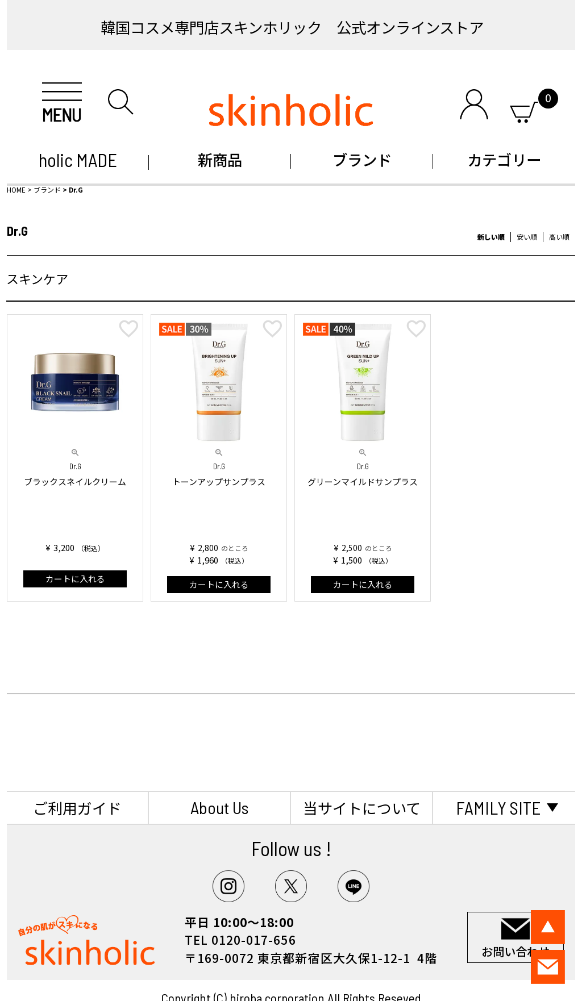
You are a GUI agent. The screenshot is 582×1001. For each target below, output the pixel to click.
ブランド (362, 159)
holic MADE (78, 159)
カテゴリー (504, 159)
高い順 (559, 236)
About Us (219, 807)
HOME (16, 189)
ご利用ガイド (77, 807)
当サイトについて (362, 807)
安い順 (527, 236)
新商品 (220, 159)
